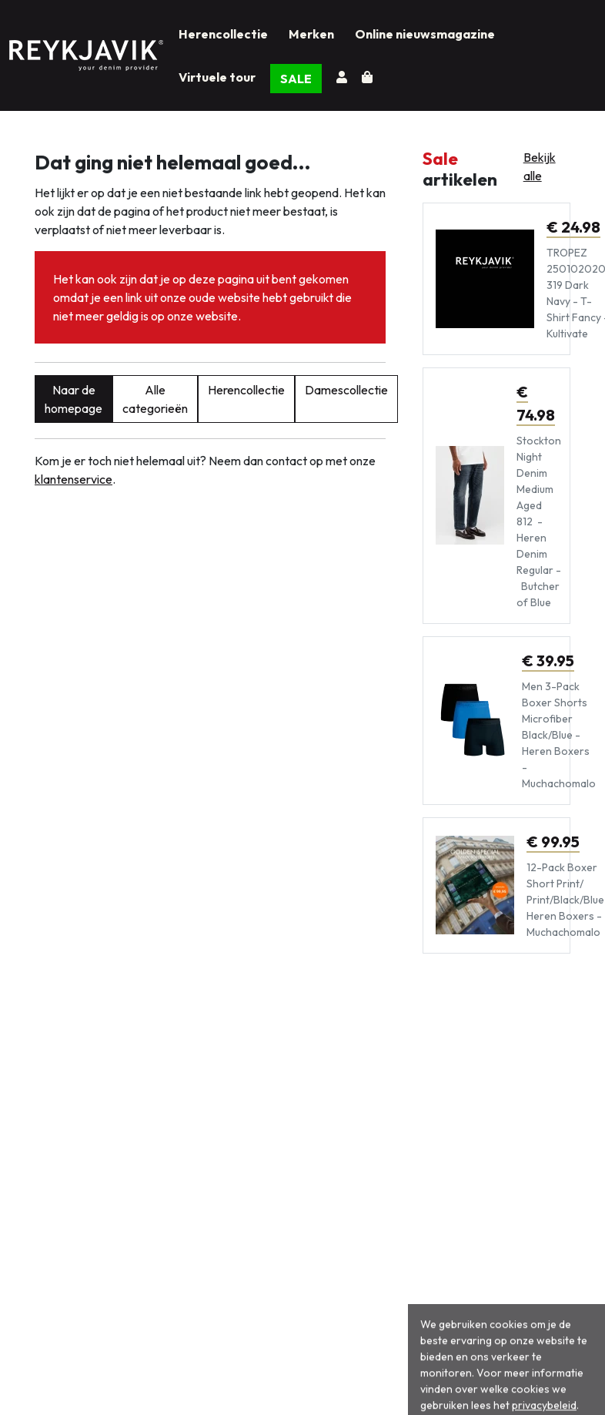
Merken (311, 34)
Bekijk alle (539, 166)
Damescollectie (346, 389)
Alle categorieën (155, 399)
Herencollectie (223, 34)
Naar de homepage (73, 399)
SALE (296, 78)
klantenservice (73, 479)
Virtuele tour (217, 77)
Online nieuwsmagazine (425, 34)
